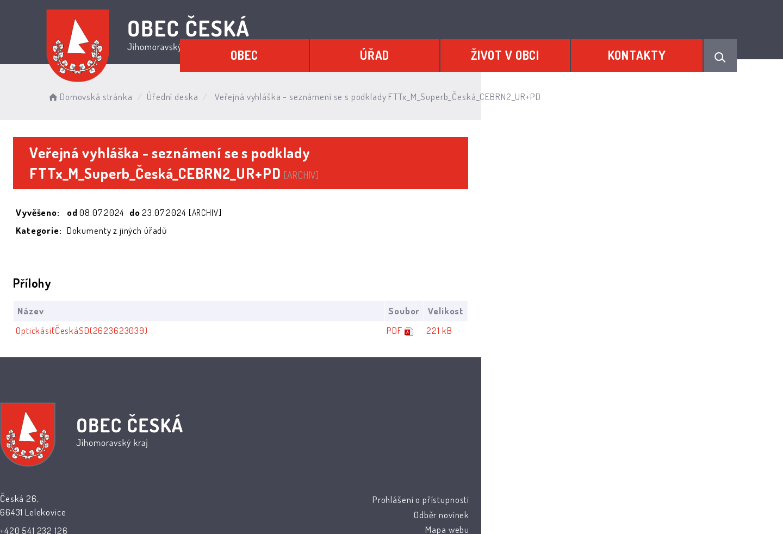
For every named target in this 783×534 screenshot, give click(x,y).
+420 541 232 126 (316, 420)
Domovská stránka (160, 92)
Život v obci (536, 47)
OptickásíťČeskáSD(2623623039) (131, 311)
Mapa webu (479, 419)
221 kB (691, 311)
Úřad (427, 47)
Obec (318, 47)
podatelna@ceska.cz (322, 435)
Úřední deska (243, 92)
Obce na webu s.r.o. (512, 494)
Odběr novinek (473, 404)
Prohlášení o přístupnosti (452, 389)
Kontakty (647, 47)
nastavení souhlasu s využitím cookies (590, 507)
